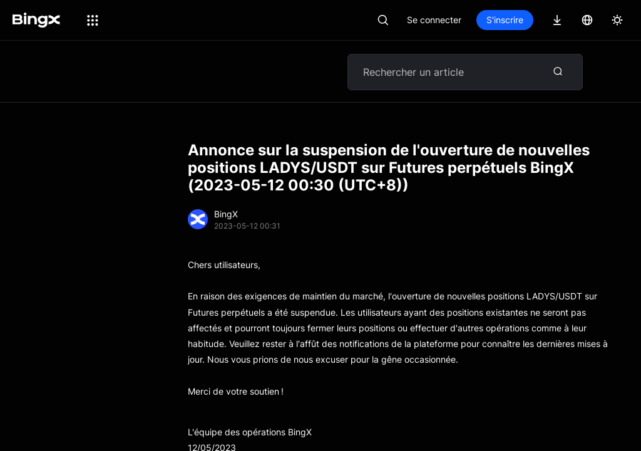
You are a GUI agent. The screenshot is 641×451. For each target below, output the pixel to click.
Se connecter (434, 19)
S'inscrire (504, 19)
